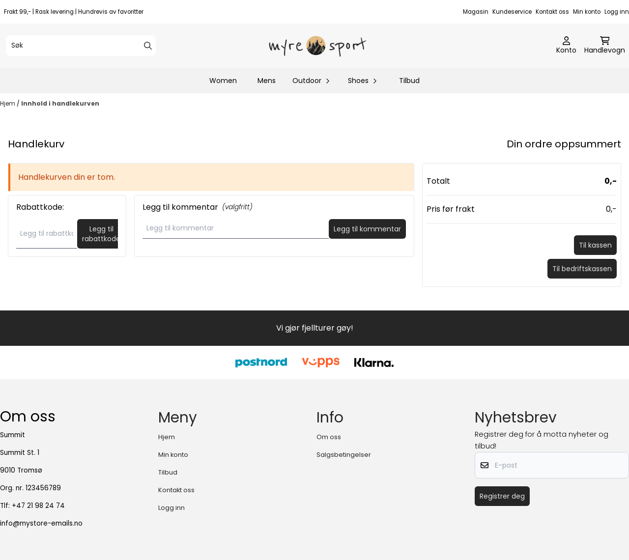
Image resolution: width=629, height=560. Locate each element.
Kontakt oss (552, 12)
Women (223, 80)
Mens (266, 80)
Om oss (328, 437)
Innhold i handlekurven (60, 103)
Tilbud (409, 80)
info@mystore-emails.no (41, 523)
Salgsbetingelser (343, 454)
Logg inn (616, 12)
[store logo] (317, 45)
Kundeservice (512, 12)
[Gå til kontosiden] (566, 45)
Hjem (8, 103)
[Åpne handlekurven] (604, 45)
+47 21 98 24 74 (38, 505)
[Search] (148, 46)
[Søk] (81, 45)
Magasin (475, 12)
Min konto (586, 12)
